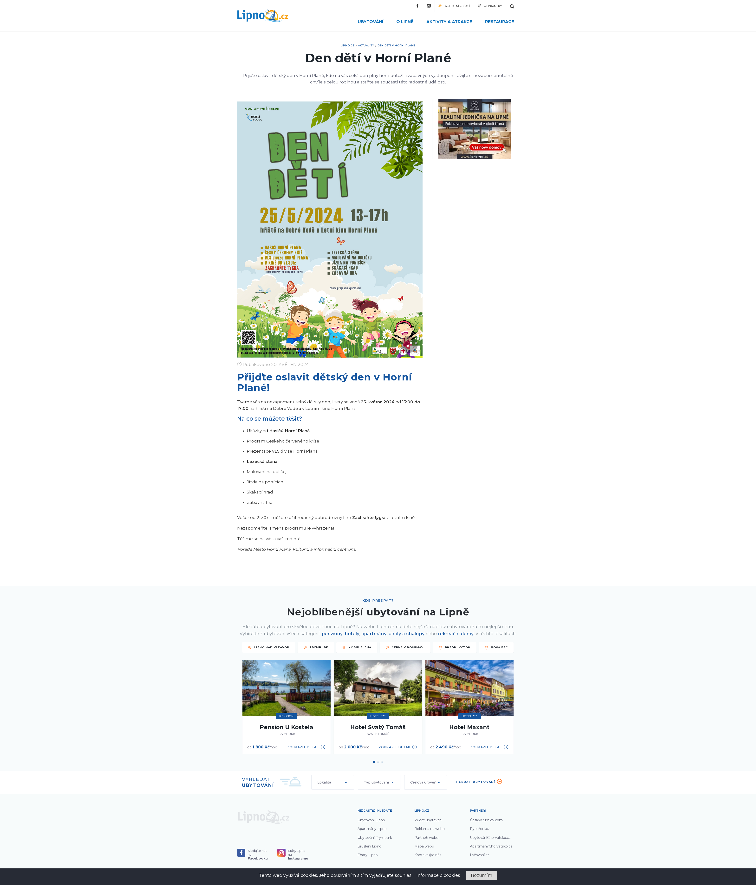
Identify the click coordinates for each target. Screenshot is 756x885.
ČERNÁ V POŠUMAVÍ (405, 647)
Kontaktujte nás (427, 855)
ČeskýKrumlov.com (486, 820)
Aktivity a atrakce (452, 21)
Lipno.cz (347, 45)
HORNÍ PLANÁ (356, 647)
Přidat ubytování (428, 820)
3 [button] (382, 762)
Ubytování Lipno (371, 820)
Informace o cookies (438, 875)
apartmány (373, 633)
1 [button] (374, 762)
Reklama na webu (429, 829)
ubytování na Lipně (417, 612)
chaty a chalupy (406, 633)
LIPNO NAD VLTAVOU (269, 647)
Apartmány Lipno (372, 829)
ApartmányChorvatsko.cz (491, 846)
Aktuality (366, 45)
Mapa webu (424, 846)
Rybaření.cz (480, 829)
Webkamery (489, 6)
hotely (352, 633)
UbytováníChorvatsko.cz (490, 837)
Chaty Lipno (368, 855)
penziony (332, 633)
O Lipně (407, 21)
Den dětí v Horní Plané (396, 45)
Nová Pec (496, 647)
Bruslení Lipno (369, 846)
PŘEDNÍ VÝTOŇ (454, 647)
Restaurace (499, 21)
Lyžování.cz (479, 855)
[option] (286, 707)
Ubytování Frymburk (375, 837)
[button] (333, 782)
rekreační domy (456, 633)
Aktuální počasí (454, 6)
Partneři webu (426, 837)
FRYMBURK (315, 647)
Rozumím (481, 875)
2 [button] (378, 762)
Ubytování (373, 21)
